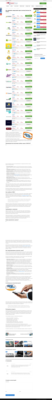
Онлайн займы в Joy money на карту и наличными (9, 355)
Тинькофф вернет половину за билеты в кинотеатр (18, 355)
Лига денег (14, 73)
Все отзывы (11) (29, 118)
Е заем (13, 91)
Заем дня (43, 3)
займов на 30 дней (21, 271)
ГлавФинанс (14, 79)
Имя (6, 391)
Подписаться (42, 58)
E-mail (20, 391)
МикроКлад (14, 126)
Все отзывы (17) (29, 106)
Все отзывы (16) (29, 53)
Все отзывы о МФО (40, 29)
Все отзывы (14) (29, 41)
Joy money (14, 85)
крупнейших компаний (25, 195)
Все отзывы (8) (29, 65)
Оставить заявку (28, 15)
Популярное (36, 32)
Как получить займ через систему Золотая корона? (19, 345)
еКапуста (13, 67)
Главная (7, 0)
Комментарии (43, 32)
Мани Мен (13, 20)
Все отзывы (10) (29, 112)
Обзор (38, 12)
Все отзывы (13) (29, 47)
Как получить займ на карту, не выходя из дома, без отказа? (27, 355)
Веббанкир (14, 32)
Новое (39, 32)
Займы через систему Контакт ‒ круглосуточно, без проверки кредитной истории (27, 344)
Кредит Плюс (14, 26)
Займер (13, 14)
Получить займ (43, 12)
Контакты (10, 0)
